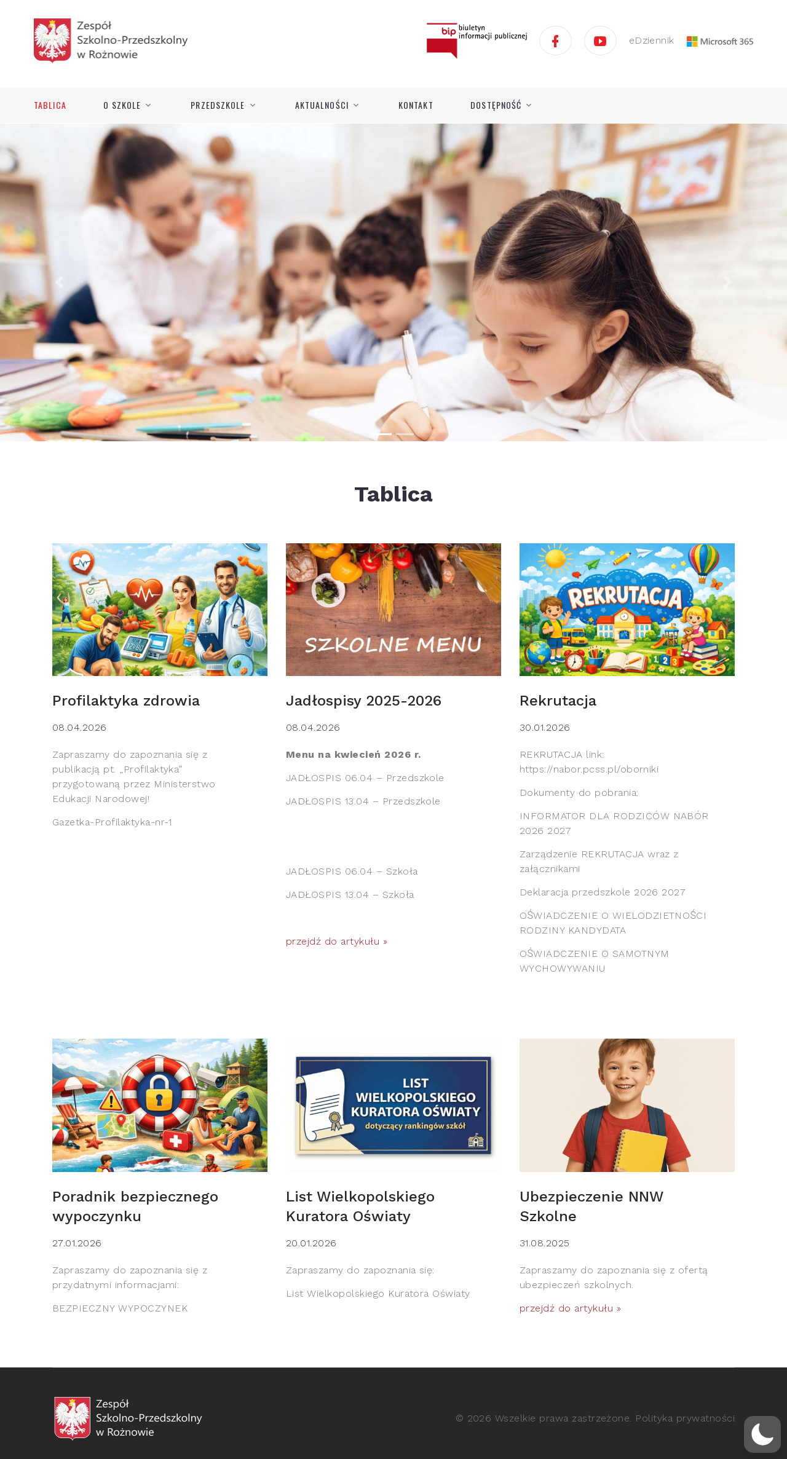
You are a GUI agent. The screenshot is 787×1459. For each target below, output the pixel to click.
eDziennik (651, 40)
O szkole (122, 105)
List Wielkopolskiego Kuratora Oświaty (378, 1293)
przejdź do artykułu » (336, 941)
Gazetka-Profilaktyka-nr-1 (112, 822)
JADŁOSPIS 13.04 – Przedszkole (363, 801)
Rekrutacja (558, 700)
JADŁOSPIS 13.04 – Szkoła (350, 894)
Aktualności (322, 105)
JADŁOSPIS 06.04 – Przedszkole (365, 778)
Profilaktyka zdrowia (126, 700)
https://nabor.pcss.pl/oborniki (589, 769)
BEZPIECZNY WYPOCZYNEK (120, 1308)
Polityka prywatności (685, 1418)
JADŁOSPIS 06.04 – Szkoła (352, 871)
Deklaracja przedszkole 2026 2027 (603, 892)
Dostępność (495, 105)
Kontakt (415, 105)
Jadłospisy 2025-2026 (363, 700)
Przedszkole (218, 105)
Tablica (50, 105)
